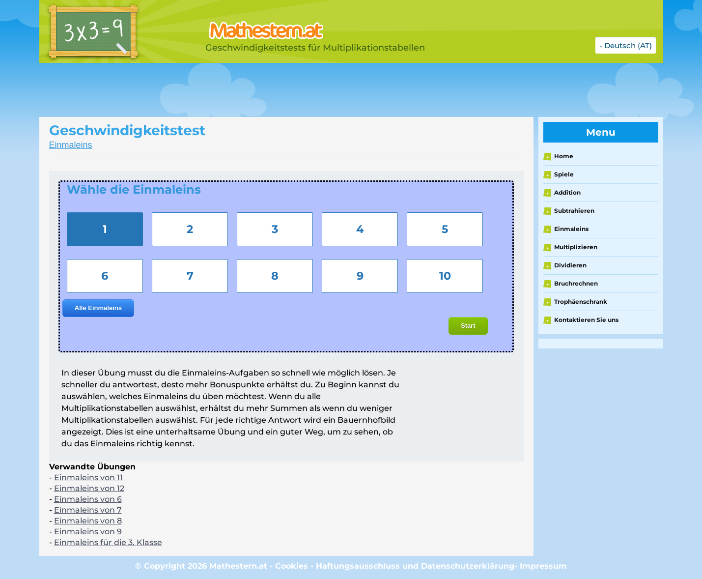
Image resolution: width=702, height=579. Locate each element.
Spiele (564, 174)
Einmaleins (70, 145)
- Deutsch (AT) (625, 45)
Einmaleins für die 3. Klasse (108, 542)
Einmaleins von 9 (88, 531)
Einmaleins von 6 (88, 499)
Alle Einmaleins (98, 308)
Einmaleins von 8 (88, 520)
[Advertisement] (285, 90)
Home (563, 156)
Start (468, 325)
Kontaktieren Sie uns (586, 319)
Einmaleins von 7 (88, 510)
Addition (567, 192)
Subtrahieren (574, 210)
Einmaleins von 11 (88, 477)
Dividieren (570, 265)
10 (445, 276)
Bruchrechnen (576, 283)
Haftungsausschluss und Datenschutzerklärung (415, 566)
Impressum (543, 566)
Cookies (291, 566)
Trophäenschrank (580, 301)
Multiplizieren (575, 247)
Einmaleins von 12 (89, 488)
